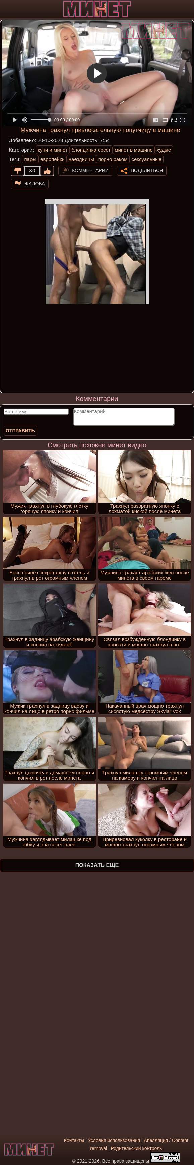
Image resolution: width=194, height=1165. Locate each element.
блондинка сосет (91, 150)
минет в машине (134, 150)
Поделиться (147, 170)
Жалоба (34, 183)
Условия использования (114, 1140)
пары (30, 159)
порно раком (113, 159)
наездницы (81, 159)
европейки (52, 159)
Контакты (74, 1140)
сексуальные (146, 159)
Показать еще (97, 865)
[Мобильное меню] (6, 9)
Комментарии (90, 170)
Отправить (20, 430)
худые (164, 150)
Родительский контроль (136, 1148)
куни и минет (52, 150)
